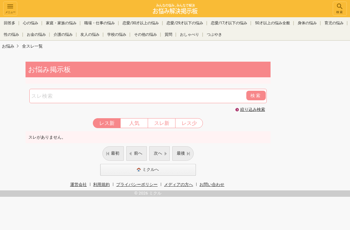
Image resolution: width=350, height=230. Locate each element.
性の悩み (11, 34)
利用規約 (101, 184)
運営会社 (78, 184)
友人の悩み (90, 34)
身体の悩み (307, 23)
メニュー (10, 8)
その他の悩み (145, 34)
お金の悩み (36, 34)
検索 (340, 8)
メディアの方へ (178, 184)
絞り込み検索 (252, 109)
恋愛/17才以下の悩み (229, 23)
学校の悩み (116, 34)
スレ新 (161, 123)
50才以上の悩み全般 (272, 23)
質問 (168, 34)
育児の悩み (334, 23)
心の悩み (30, 23)
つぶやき (214, 34)
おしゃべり (189, 34)
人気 (134, 123)
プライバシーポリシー (137, 184)
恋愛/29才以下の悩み (185, 23)
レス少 (189, 123)
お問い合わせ (211, 184)
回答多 (9, 23)
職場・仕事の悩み (99, 23)
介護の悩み (63, 34)
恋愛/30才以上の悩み (141, 23)
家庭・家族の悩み (61, 23)
